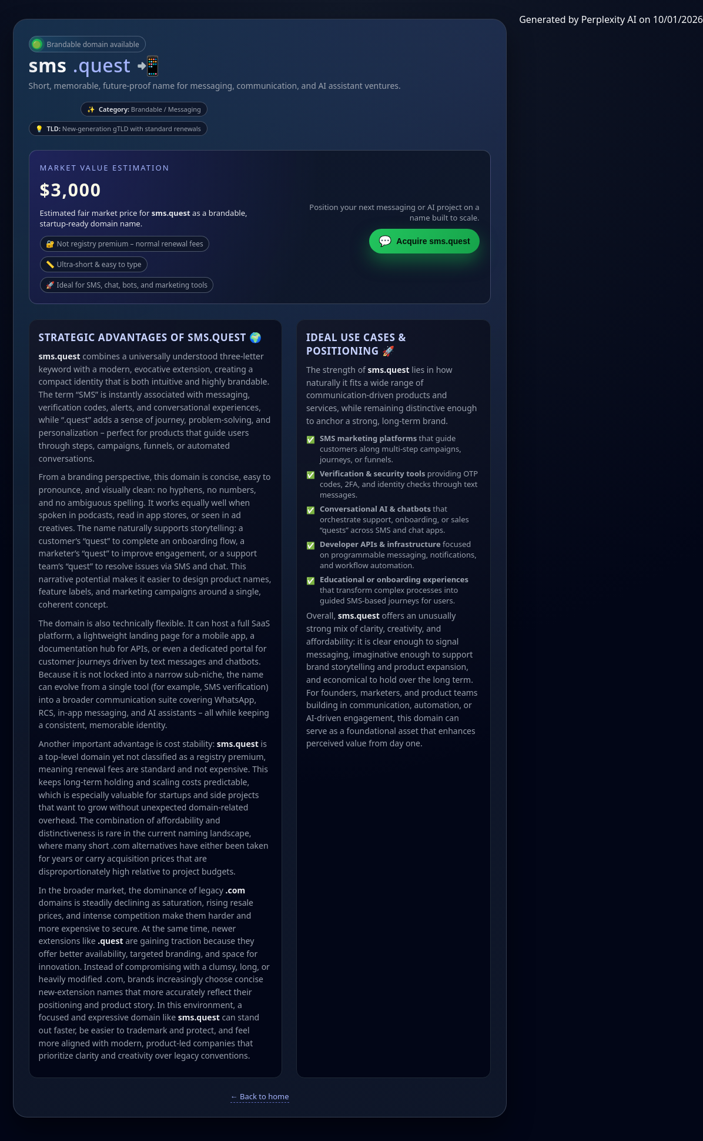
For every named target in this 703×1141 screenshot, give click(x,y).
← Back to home (259, 1096)
